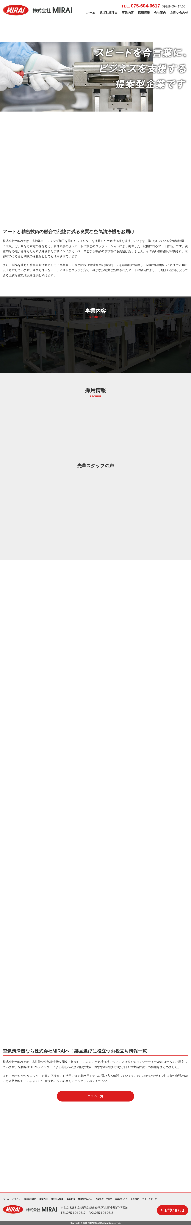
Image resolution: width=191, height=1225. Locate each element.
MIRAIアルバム (85, 1199)
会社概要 (135, 1199)
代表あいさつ (121, 1199)
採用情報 (144, 12)
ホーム (90, 12)
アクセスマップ (149, 1199)
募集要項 (71, 1199)
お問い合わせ (179, 12)
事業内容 (128, 12)
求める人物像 (57, 1199)
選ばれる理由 (109, 12)
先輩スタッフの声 (104, 1199)
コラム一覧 (96, 1096)
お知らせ (16, 1199)
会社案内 (160, 12)
